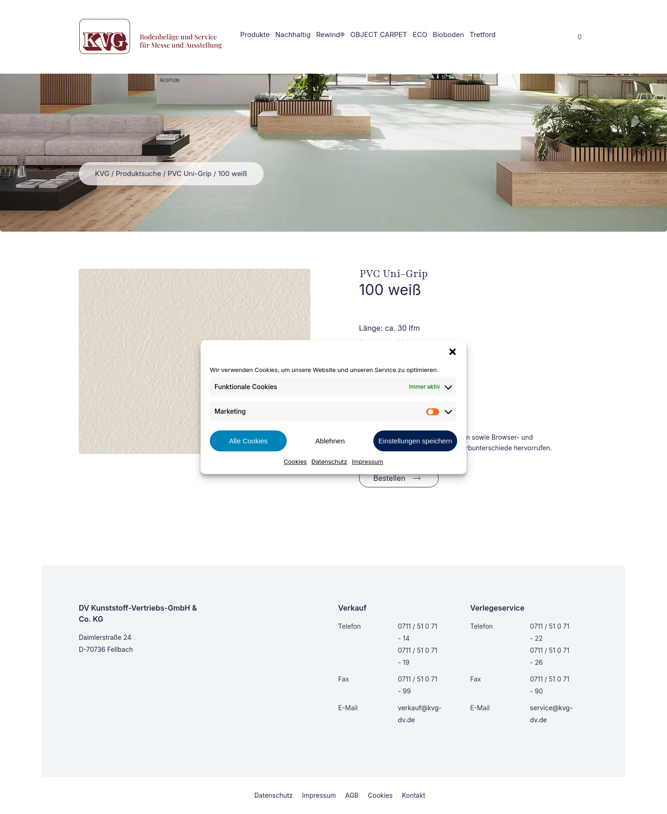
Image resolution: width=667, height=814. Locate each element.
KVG (102, 173)
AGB (352, 795)
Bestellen (389, 478)
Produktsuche (138, 173)
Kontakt (413, 795)
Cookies (295, 461)
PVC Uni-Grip (190, 173)
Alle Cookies (248, 441)
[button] (452, 351)
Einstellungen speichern (415, 441)
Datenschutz (329, 461)
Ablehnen (330, 441)
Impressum (368, 461)
